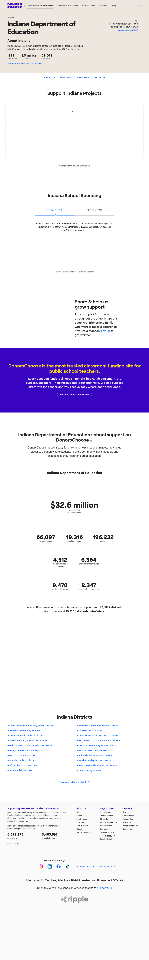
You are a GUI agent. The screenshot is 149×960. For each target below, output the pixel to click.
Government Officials (110, 880)
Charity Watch (54, 826)
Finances (80, 822)
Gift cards (103, 819)
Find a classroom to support (40, 6)
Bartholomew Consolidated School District (30, 745)
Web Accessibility (83, 832)
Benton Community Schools (22, 755)
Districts (100, 77)
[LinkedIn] (50, 866)
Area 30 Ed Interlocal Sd (89, 730)
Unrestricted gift (106, 839)
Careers (79, 829)
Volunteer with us (106, 832)
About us (103, 6)
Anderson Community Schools (23, 730)
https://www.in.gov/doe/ (127, 30)
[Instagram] (41, 866)
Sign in (139, 6)
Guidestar (31, 829)
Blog (131, 819)
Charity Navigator (14, 829)
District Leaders (81, 880)
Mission (79, 812)
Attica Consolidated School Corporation (98, 735)
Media (125, 819)
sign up (105, 331)
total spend (54, 210)
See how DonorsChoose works (74, 394)
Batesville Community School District (96, 745)
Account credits (106, 816)
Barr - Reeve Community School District (98, 740)
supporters (22, 835)
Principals (64, 880)
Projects (49, 77)
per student (94, 210)
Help (114, 6)
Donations (82, 77)
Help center (127, 812)
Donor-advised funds (108, 822)
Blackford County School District (94, 755)
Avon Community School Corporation (27, 740)
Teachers (50, 880)
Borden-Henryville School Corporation (97, 765)
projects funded (57, 835)
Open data (126, 822)
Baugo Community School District (25, 750)
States (10, 17)
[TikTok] (67, 866)
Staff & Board (82, 826)
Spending (65, 77)
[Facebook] (58, 866)
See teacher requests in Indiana (24, 63)
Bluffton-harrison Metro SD (22, 765)
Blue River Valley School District (93, 760)
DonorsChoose (14, 5)
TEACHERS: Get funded (68, 6)
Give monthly (105, 829)
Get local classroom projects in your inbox (96, 866)
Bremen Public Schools (19, 770)
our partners (104, 888)
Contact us (127, 829)
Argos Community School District (25, 735)
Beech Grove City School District (94, 750)
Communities (128, 816)
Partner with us (88, 6)
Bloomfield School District (21, 760)
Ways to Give (106, 808)
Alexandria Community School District (97, 725)
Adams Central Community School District (30, 725)
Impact (79, 816)
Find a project (105, 812)
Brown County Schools (88, 770)
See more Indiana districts (74, 782)
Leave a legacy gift (107, 836)
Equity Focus (81, 819)
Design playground (130, 826)
